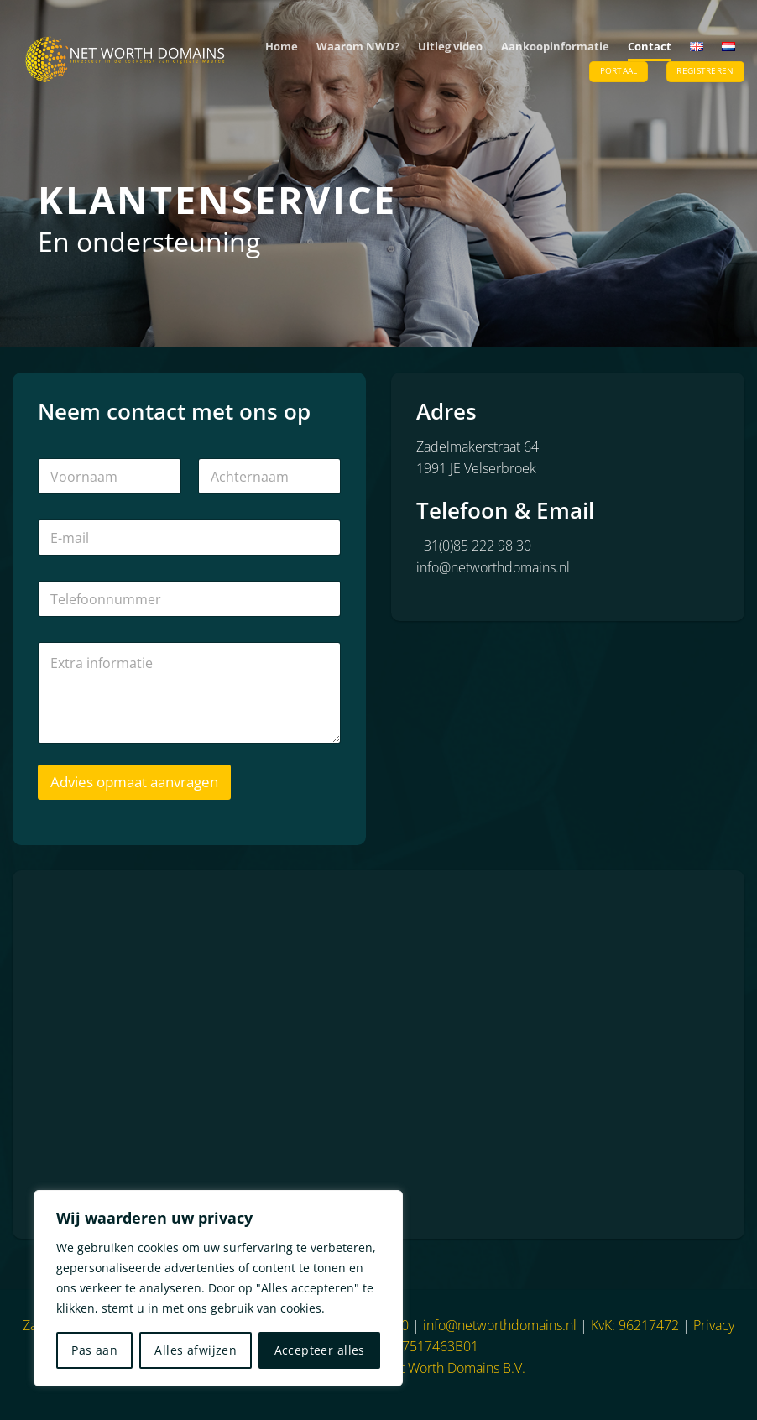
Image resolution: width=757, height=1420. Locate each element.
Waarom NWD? (357, 46)
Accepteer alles (319, 1350)
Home (281, 46)
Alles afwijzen (195, 1350)
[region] (218, 1288)
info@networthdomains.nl (493, 567)
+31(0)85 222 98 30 (473, 545)
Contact (649, 46)
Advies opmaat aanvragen (134, 781)
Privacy (713, 1325)
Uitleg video (450, 46)
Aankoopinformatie (555, 46)
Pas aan (94, 1350)
